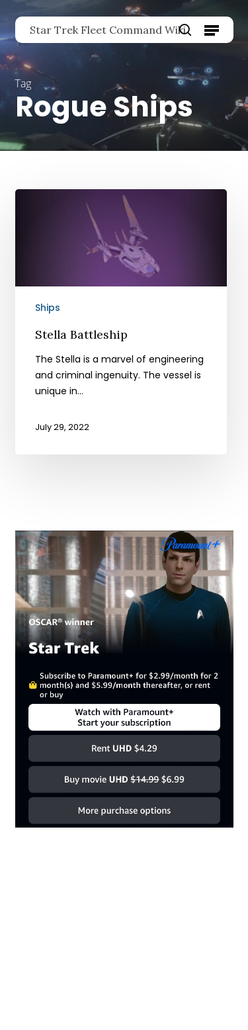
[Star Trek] (124, 834)
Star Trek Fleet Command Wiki (108, 29)
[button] (211, 29)
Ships (47, 308)
